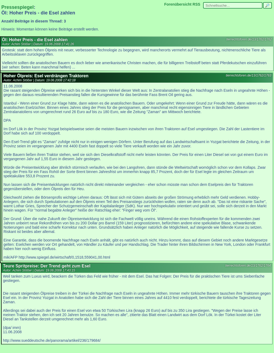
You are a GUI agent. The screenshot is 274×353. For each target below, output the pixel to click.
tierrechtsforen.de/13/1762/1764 (248, 265)
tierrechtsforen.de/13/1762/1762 (249, 39)
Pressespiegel (17, 7)
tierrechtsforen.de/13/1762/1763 (248, 75)
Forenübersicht (178, 4)
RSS (196, 4)
